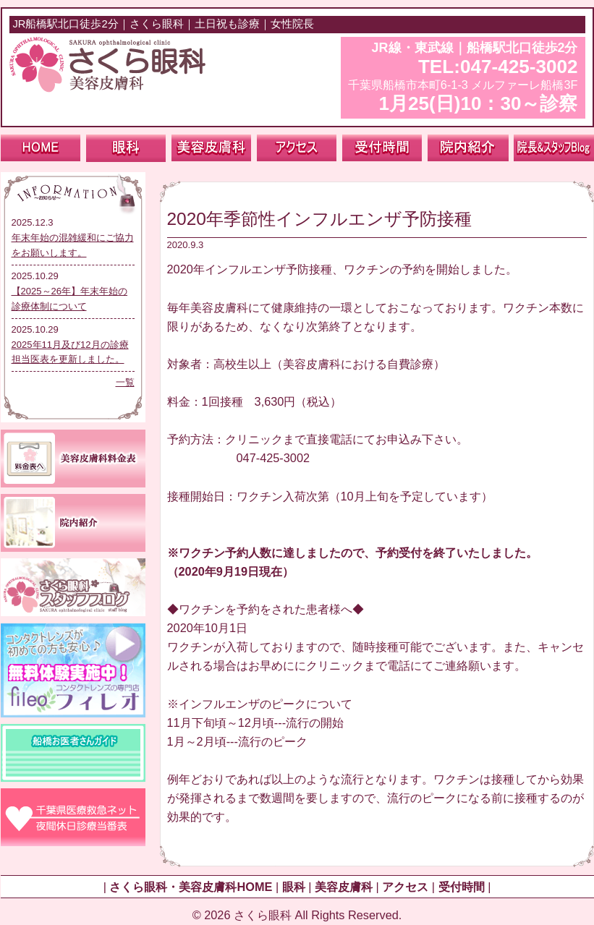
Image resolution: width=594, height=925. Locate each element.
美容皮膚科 (344, 886)
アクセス (405, 886)
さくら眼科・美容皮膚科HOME (190, 886)
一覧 (125, 382)
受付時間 (461, 886)
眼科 (293, 886)
